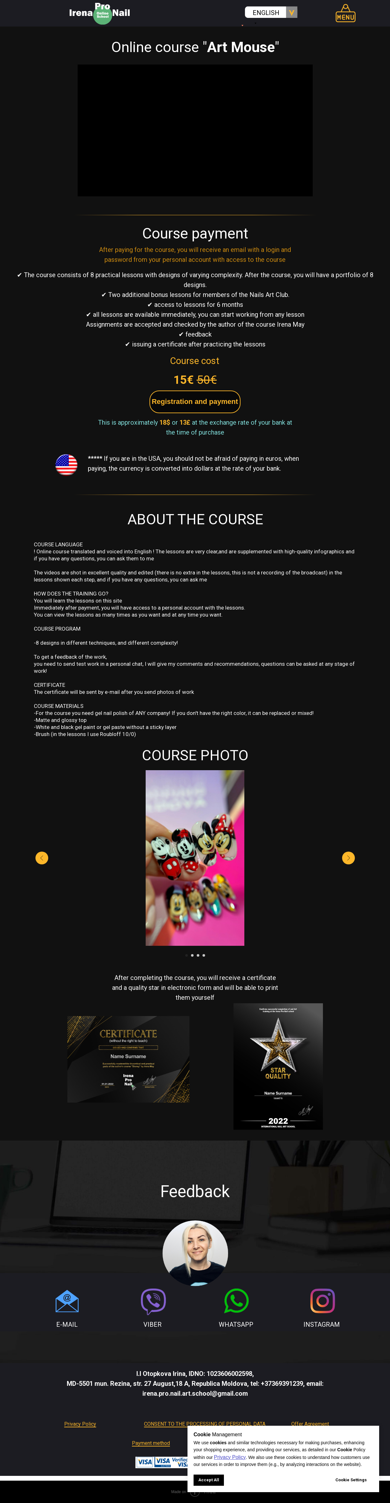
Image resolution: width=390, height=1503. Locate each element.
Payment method (151, 1443)
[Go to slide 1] (186, 955)
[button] (195, 402)
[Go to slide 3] (198, 955)
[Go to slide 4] (204, 955)
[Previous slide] (41, 858)
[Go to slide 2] (192, 955)
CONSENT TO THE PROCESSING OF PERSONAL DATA (204, 1424)
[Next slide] (348, 858)
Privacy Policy (80, 1424)
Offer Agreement (310, 1424)
